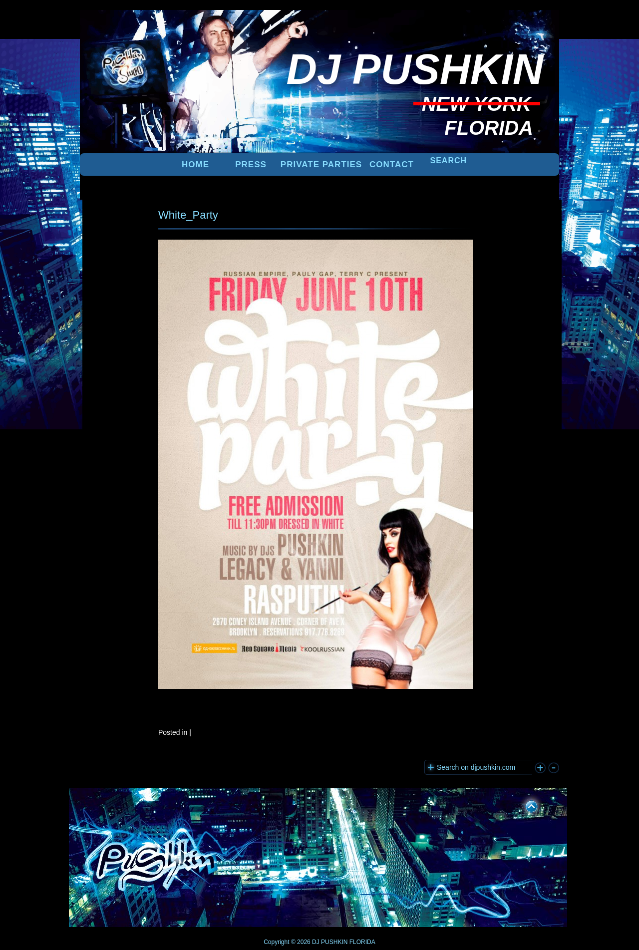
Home (195, 164)
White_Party (188, 215)
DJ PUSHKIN (329, 942)
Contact (391, 164)
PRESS (251, 164)
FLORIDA (362, 942)
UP (524, 804)
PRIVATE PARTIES (321, 164)
